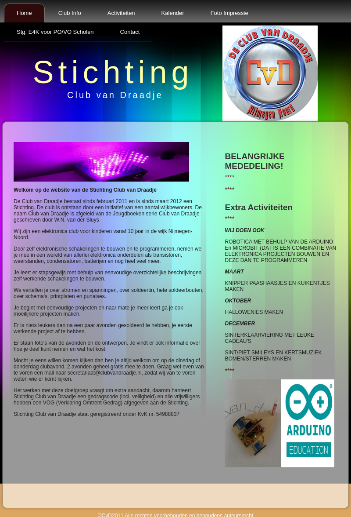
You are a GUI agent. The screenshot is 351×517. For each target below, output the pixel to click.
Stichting (112, 72)
